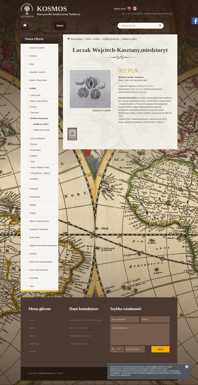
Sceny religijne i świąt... (40, 168)
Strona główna (76, 39)
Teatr (32, 162)
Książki (32, 213)
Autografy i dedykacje (38, 229)
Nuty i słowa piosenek (38, 270)
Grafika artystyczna (39, 119)
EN (135, 8)
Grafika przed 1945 (41, 130)
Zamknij (186, 366)
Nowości (33, 56)
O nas (35, 25)
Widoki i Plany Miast (38, 80)
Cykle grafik (35, 95)
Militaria (33, 156)
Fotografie (33, 189)
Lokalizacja (75, 25)
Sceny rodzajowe (37, 139)
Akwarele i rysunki (37, 72)
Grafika (32, 89)
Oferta (60, 25)
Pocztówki (33, 278)
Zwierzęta (34, 113)
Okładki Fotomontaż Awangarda (43, 246)
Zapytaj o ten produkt (102, 111)
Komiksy (33, 254)
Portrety (33, 144)
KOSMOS (58, 11)
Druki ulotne (34, 238)
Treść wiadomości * (140, 334)
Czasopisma (34, 197)
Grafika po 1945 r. (41, 124)
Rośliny (33, 107)
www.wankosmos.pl (79, 344)
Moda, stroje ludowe (39, 101)
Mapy (31, 64)
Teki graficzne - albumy (40, 173)
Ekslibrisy (34, 179)
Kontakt (90, 25)
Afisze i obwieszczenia (39, 221)
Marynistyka (35, 150)
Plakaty (32, 205)
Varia (31, 286)
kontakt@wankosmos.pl (162, 13)
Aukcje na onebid (36, 48)
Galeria (47, 25)
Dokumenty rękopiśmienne (40, 262)
